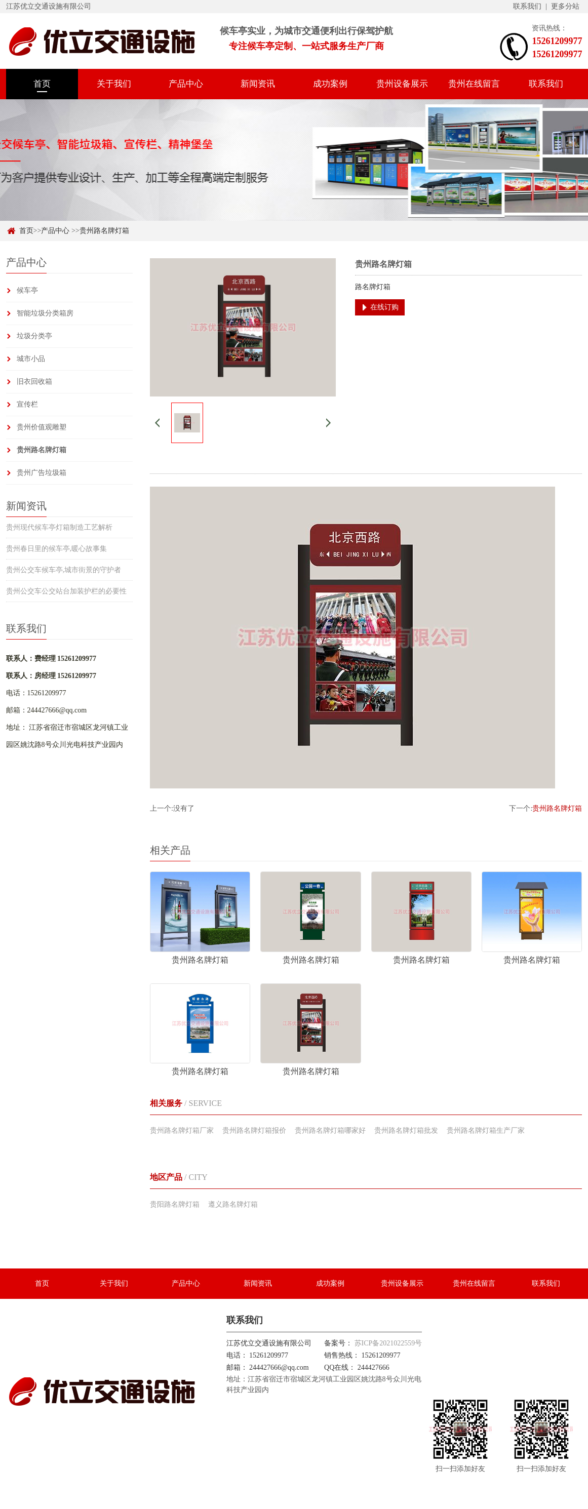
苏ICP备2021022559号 (388, 1343)
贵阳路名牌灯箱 (175, 1204)
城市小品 (31, 359)
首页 (42, 84)
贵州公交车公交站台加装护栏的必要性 (66, 591)
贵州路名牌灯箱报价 (254, 1130)
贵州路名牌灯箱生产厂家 (486, 1130)
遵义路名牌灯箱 (233, 1204)
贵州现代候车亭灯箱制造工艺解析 (59, 527)
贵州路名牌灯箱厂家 (182, 1130)
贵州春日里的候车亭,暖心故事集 (56, 548)
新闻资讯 (258, 84)
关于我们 (114, 84)
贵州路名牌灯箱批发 (406, 1130)
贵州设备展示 (402, 84)
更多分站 (565, 6)
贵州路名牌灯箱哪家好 (330, 1130)
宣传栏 (27, 404)
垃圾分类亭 (34, 336)
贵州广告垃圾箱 (41, 472)
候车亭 (27, 290)
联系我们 (527, 6)
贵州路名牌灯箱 (104, 230)
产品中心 (186, 84)
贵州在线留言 (474, 84)
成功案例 (330, 84)
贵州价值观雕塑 (41, 427)
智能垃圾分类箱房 (45, 313)
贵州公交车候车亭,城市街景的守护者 (64, 570)
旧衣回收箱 (34, 381)
